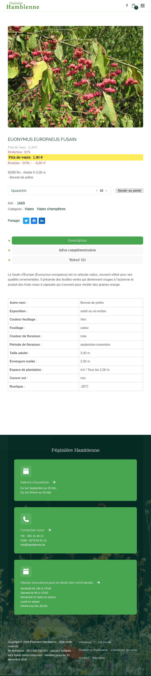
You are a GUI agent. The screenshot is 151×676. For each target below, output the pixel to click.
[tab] (77, 240)
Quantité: (19, 190)
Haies (29, 209)
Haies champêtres (51, 209)
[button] (143, 5)
